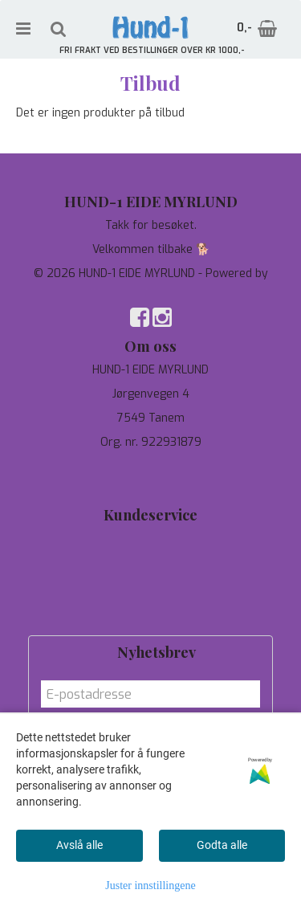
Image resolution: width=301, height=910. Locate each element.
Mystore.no (150, 289)
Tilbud (151, 538)
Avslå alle (79, 845)
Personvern (150, 562)
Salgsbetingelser (150, 610)
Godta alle (222, 845)
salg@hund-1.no (150, 482)
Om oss (150, 586)
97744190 (150, 466)
